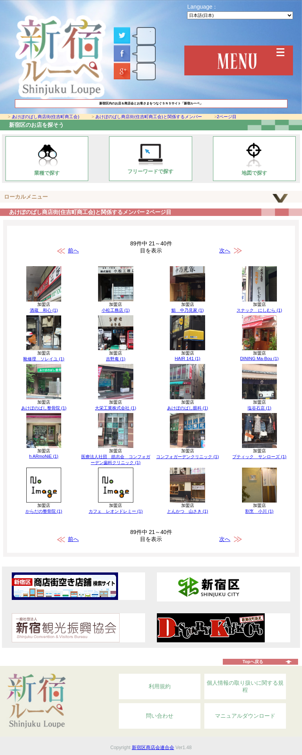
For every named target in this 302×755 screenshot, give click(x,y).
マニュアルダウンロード (245, 716)
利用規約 (160, 686)
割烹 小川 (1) (259, 511)
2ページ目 (227, 116)
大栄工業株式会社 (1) (115, 408)
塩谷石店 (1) (259, 408)
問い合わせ (159, 716)
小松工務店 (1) (116, 310)
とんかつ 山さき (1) (187, 511)
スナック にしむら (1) (259, 310)
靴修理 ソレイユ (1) (43, 358)
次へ (224, 250)
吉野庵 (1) (116, 358)
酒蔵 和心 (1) (44, 310)
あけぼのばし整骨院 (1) (44, 408)
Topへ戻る (252, 661)
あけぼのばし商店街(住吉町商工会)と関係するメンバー (148, 116)
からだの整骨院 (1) (43, 511)
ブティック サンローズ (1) (259, 456)
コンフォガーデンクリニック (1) (187, 456)
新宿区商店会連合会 (153, 747)
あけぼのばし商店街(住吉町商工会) (45, 116)
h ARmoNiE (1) (43, 456)
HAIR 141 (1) (187, 358)
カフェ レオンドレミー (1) (116, 511)
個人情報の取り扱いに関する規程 (245, 686)
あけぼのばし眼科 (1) (187, 408)
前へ (73, 250)
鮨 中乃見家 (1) (187, 310)
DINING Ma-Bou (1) (259, 358)
